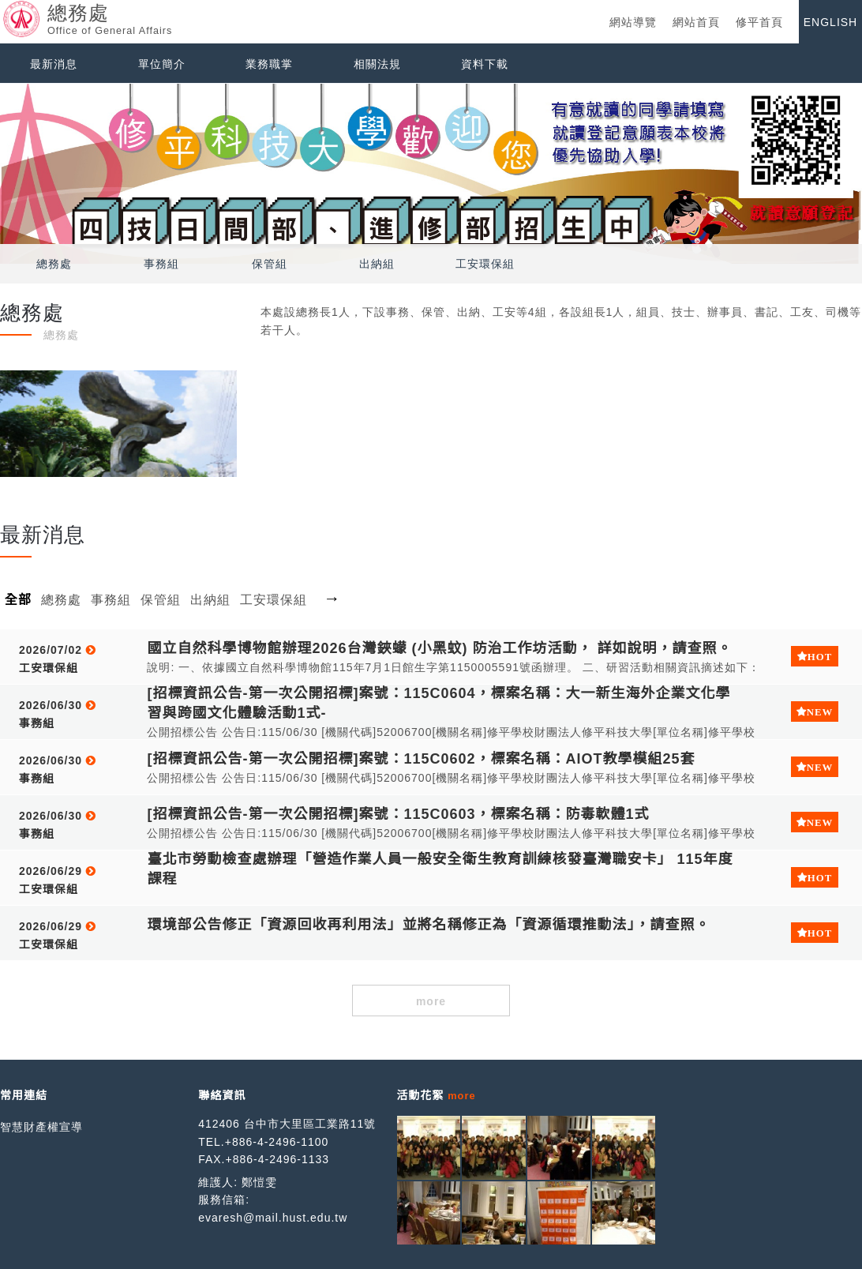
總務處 (54, 263)
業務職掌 (269, 64)
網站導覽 (633, 22)
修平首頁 (759, 22)
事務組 (161, 263)
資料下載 (484, 64)
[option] (431, 174)
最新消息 (53, 64)
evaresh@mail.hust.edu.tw (272, 1217)
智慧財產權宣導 (41, 1127)
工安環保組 (485, 263)
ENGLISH (830, 22)
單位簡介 (162, 64)
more (431, 1001)
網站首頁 (696, 22)
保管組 (269, 263)
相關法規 (377, 64)
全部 (18, 599)
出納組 (377, 263)
